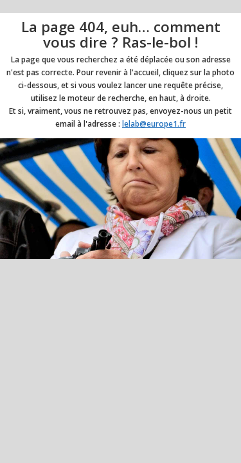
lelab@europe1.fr (154, 123)
